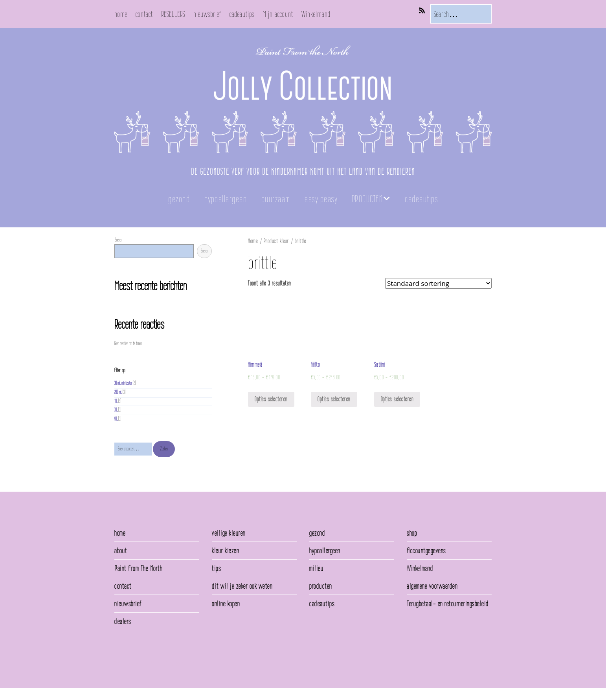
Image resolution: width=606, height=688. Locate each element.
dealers (122, 621)
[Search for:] (461, 14)
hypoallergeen (225, 199)
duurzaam (275, 199)
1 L (116, 401)
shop (412, 533)
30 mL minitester (123, 383)
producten (320, 586)
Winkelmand (316, 14)
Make (136, 664)
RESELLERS (173, 14)
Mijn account (278, 14)
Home (253, 241)
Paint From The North (138, 568)
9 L (116, 419)
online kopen (226, 603)
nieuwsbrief (207, 14)
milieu (316, 568)
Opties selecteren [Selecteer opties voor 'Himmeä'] (271, 399)
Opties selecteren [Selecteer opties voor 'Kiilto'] (334, 399)
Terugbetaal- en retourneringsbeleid (448, 603)
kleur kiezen (225, 550)
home (120, 14)
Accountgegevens (426, 550)
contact (144, 14)
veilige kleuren (229, 533)
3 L (116, 410)
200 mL (118, 392)
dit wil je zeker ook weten (242, 586)
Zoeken (118, 240)
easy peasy (321, 199)
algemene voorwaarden (432, 586)
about (120, 550)
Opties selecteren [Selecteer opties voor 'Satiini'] (397, 399)
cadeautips (242, 14)
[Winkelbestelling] (438, 283)
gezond (179, 199)
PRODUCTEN (367, 199)
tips (216, 568)
